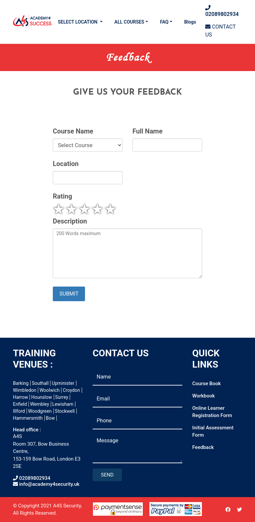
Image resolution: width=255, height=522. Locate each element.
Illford (19, 411)
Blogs (190, 22)
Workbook (203, 396)
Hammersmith (28, 418)
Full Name (147, 131)
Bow (50, 418)
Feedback (203, 447)
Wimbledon (24, 390)
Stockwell (65, 411)
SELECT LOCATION (78, 22)
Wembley (39, 404)
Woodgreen (39, 411)
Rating (62, 196)
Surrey (61, 397)
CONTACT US (220, 31)
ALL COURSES (129, 22)
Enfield (20, 404)
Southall (40, 383)
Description (70, 221)
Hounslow (41, 397)
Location (66, 164)
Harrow (20, 397)
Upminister (63, 383)
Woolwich (50, 390)
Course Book (206, 384)
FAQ (164, 22)
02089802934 (222, 11)
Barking (21, 383)
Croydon (71, 390)
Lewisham (62, 404)
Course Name (73, 131)
